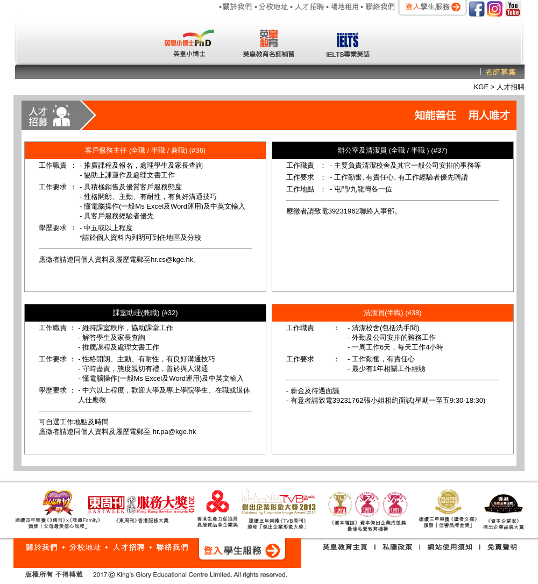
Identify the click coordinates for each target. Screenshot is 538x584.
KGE (482, 87)
